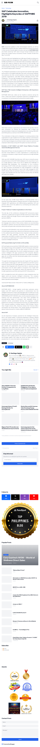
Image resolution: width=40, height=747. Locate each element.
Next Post (35, 448)
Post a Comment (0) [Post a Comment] (20, 443)
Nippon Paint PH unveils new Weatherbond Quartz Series (10, 427)
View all (35, 369)
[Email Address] (20, 459)
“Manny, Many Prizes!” (19, 570)
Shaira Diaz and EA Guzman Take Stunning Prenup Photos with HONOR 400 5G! (29, 408)
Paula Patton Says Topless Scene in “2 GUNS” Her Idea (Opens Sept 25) (25, 638)
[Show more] (30, 347)
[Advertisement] (20, 478)
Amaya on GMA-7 (17, 604)
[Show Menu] (2, 2)
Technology (8, 8)
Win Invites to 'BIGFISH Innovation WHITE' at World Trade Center (25, 578)
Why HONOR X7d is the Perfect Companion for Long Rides (9, 387)
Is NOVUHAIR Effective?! (19, 612)
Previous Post (6, 448)
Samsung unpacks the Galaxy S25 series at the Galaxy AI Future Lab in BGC (29, 428)
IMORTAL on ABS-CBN (19, 587)
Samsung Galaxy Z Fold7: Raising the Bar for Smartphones (9, 408)
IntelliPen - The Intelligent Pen (21, 629)
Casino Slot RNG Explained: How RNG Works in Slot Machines (25, 595)
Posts (4, 648)
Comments (6, 650)
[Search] (38, 2)
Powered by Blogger (8, 744)
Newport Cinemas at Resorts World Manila (24, 621)
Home (3, 8)
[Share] (37, 20)
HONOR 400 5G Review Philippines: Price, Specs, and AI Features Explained (29, 387)
